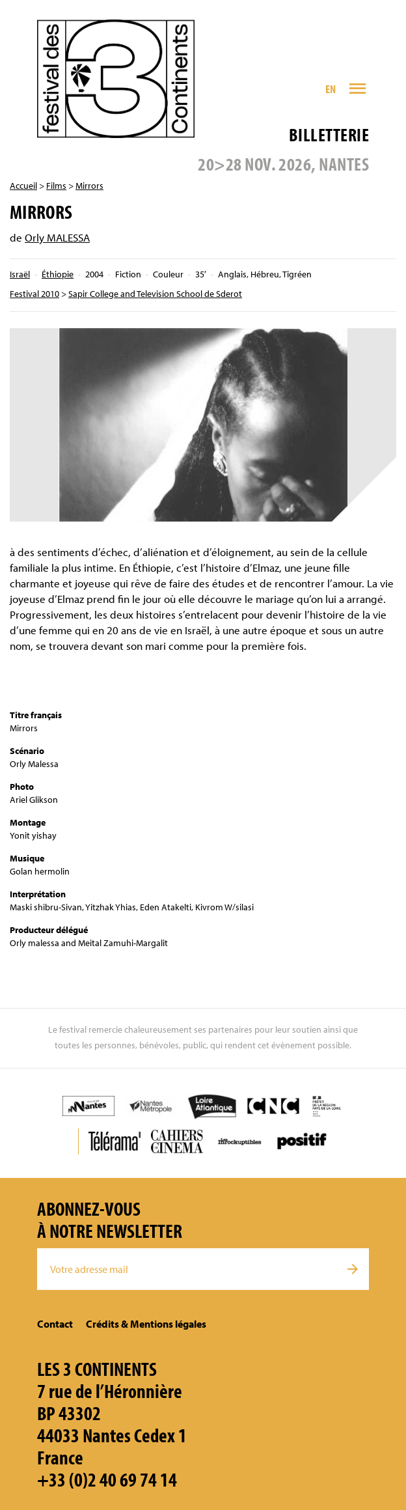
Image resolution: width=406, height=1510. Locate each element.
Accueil (23, 185)
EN (330, 88)
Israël (20, 274)
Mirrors (89, 185)
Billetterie (329, 134)
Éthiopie (58, 274)
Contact (55, 1323)
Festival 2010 (34, 294)
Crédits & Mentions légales (146, 1323)
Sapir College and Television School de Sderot (155, 294)
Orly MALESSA (57, 237)
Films (56, 185)
